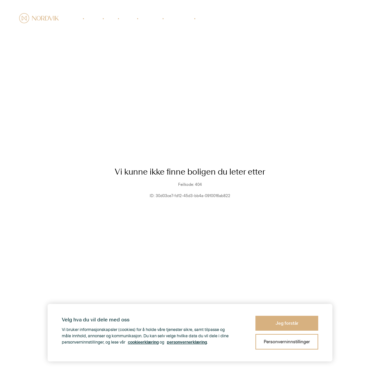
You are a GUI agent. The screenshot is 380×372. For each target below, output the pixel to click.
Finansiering (209, 19)
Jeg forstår (287, 323)
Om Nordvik (317, 19)
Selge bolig (151, 19)
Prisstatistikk (244, 19)
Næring (128, 19)
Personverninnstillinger (287, 341)
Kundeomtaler (345, 19)
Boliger (74, 19)
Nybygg (94, 19)
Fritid (111, 19)
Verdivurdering (179, 19)
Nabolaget (292, 19)
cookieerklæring (143, 342)
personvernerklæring (187, 342)
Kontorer (269, 19)
